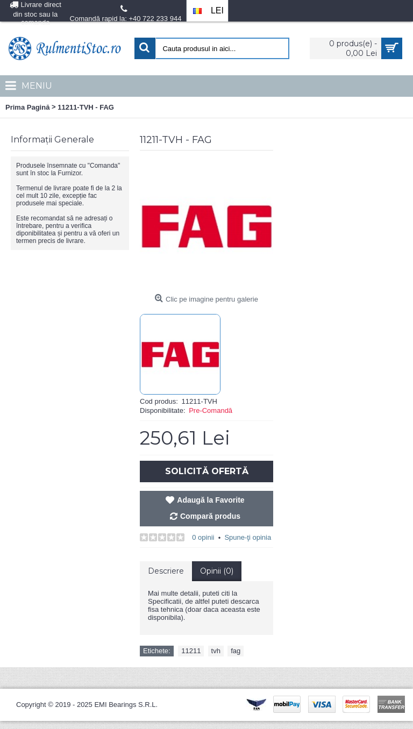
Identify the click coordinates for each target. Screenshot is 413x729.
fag (235, 651)
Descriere (166, 571)
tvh (215, 651)
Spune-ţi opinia (247, 537)
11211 (191, 651)
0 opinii (203, 537)
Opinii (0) (216, 571)
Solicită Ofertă (206, 471)
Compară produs (210, 516)
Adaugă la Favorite (210, 500)
